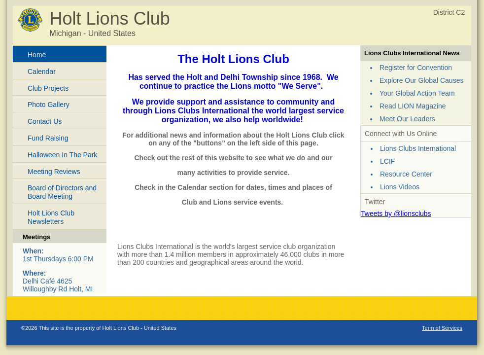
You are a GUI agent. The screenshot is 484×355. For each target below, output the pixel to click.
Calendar (42, 71)
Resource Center (406, 174)
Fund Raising (48, 138)
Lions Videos (399, 187)
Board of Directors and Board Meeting (62, 192)
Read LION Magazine (413, 106)
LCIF (387, 161)
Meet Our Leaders (407, 119)
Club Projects (48, 88)
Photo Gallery (48, 104)
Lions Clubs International (418, 148)
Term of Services (442, 328)
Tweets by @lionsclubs (396, 213)
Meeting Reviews (54, 172)
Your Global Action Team (417, 93)
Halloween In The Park (62, 155)
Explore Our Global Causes (421, 80)
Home (37, 55)
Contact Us (45, 121)
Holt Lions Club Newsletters (51, 217)
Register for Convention (416, 67)
